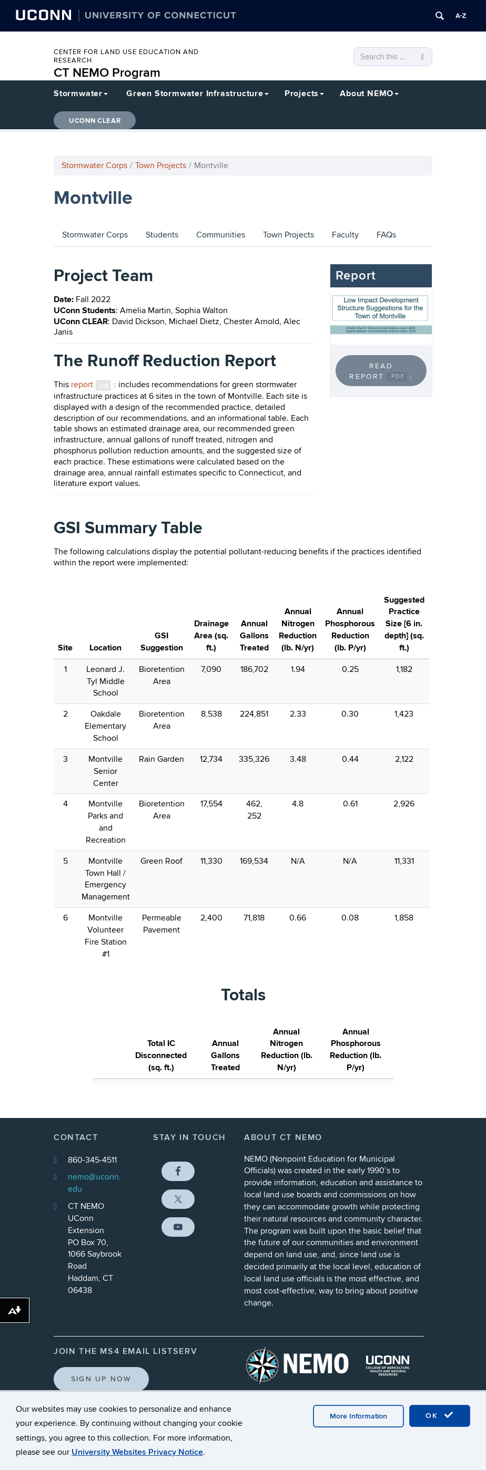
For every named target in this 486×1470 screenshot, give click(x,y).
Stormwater (81, 93)
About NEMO (369, 93)
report (93, 384)
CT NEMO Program (107, 72)
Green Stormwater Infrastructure (197, 93)
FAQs (386, 235)
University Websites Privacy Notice (137, 1452)
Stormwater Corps (94, 165)
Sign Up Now (101, 1378)
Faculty (345, 235)
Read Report (380, 371)
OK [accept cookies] (440, 1415)
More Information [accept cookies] (358, 1416)
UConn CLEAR (94, 121)
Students (162, 235)
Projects (304, 93)
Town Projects (160, 165)
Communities (220, 235)
